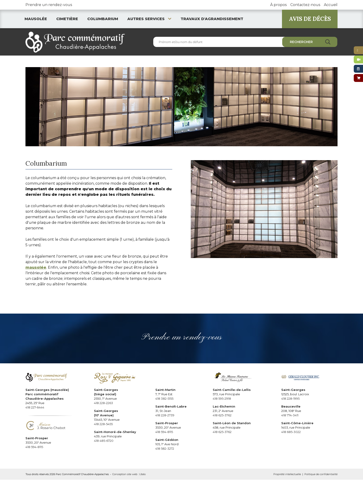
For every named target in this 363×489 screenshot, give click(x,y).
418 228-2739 (164, 415)
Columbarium (102, 19)
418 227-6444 (34, 407)
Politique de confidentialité (321, 474)
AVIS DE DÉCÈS (310, 18)
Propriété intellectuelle (287, 474)
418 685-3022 (291, 432)
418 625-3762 (222, 415)
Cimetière (67, 19)
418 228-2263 (103, 403)
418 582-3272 (164, 448)
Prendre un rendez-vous (48, 5)
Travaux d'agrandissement (212, 19)
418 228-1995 (290, 398)
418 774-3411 (289, 415)
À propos (278, 5)
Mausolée (36, 19)
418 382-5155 (164, 398)
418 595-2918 (222, 398)
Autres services (149, 19)
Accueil (331, 5)
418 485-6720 (103, 440)
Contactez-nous (305, 5)
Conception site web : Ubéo (129, 474)
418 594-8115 (34, 447)
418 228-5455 (103, 424)
